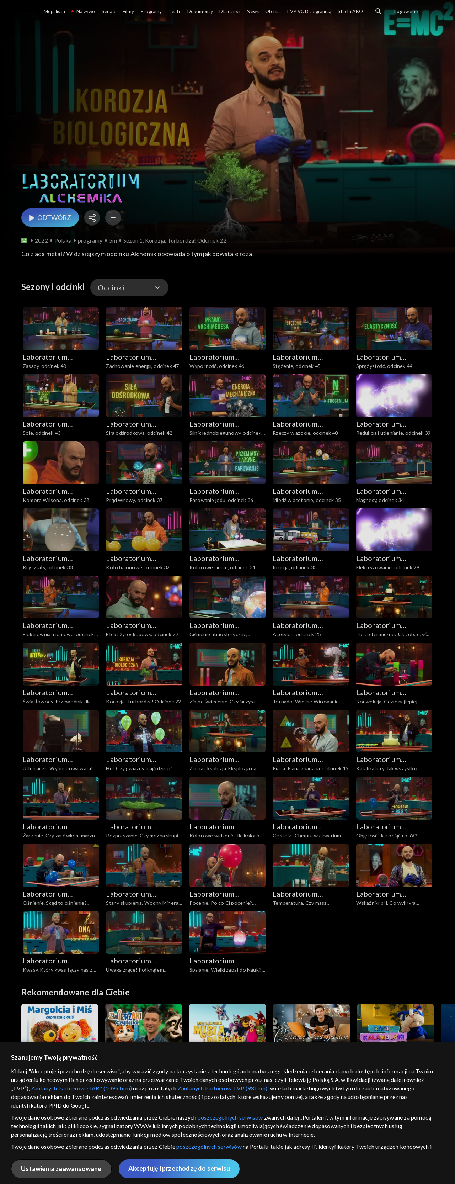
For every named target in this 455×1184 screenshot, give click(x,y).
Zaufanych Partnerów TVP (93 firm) (223, 1088)
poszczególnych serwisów (230, 1117)
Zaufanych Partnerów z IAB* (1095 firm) (81, 1088)
